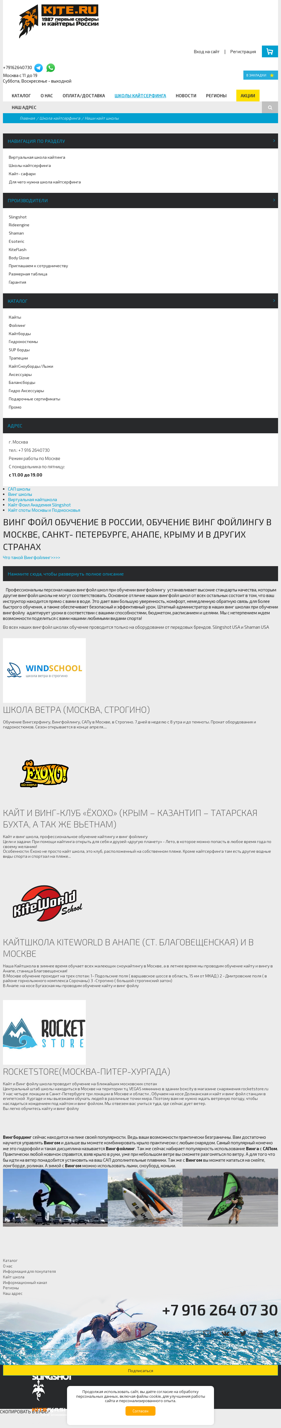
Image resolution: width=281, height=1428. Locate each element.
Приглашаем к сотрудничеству (38, 265)
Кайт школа (13, 1277)
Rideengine (19, 224)
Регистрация (243, 51)
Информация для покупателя (29, 1271)
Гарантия (17, 282)
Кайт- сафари (22, 173)
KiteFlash (17, 249)
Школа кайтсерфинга (59, 118)
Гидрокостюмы (23, 341)
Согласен (140, 1411)
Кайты (15, 317)
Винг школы (20, 494)
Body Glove (19, 257)
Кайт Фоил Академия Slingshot (39, 504)
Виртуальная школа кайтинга (37, 157)
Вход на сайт (207, 51)
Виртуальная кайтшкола (32, 499)
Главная (27, 118)
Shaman (16, 232)
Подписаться (140, 1370)
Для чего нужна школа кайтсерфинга (45, 181)
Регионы (216, 95)
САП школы (19, 488)
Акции (248, 95)
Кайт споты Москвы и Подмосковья (44, 510)
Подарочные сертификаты (34, 398)
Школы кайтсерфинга (140, 95)
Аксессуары (20, 374)
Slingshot (18, 216)
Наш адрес (24, 107)
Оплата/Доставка (84, 95)
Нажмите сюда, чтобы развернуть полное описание (66, 573)
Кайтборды (20, 333)
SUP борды (19, 349)
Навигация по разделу (36, 141)
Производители (28, 200)
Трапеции (18, 357)
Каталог (21, 95)
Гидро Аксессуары (26, 390)
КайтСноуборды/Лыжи (31, 366)
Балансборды (22, 382)
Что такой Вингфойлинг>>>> (31, 557)
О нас (47, 95)
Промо (15, 406)
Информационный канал (25, 1282)
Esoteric (16, 241)
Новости (186, 95)
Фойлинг (17, 325)
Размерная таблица (28, 273)
